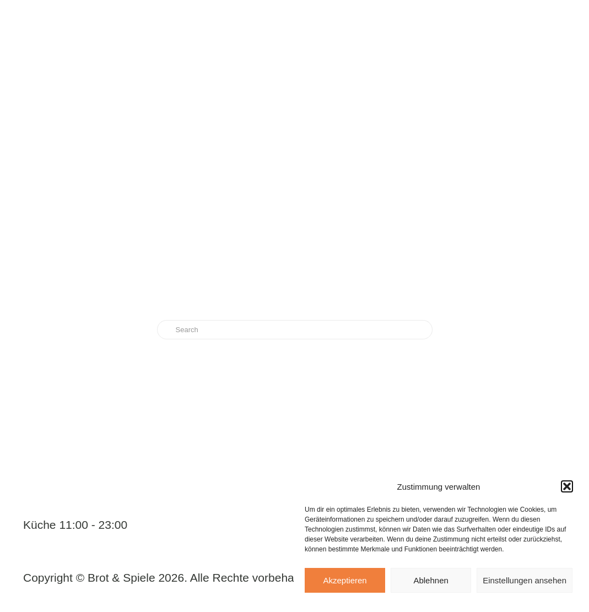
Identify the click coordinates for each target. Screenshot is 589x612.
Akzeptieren (344, 580)
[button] (566, 486)
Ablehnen (430, 580)
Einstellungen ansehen (524, 580)
